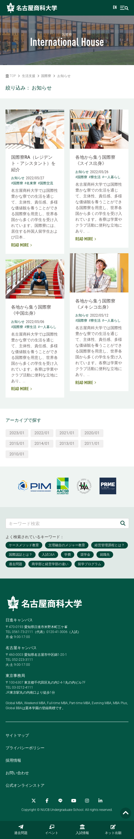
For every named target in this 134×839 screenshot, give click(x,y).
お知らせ (64, 76)
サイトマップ (17, 735)
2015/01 (16, 443)
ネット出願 (113, 829)
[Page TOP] (125, 813)
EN (115, 8)
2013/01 (67, 443)
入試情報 (82, 829)
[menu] (124, 8)
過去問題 (21, 829)
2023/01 (16, 433)
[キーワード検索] (61, 523)
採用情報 (13, 760)
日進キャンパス (19, 620)
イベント (51, 829)
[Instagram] (87, 800)
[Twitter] (33, 800)
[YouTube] (73, 800)
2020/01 (92, 433)
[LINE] (60, 800)
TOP (11, 76)
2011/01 (92, 443)
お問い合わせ (17, 773)
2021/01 (67, 433)
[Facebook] (47, 800)
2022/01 (41, 433)
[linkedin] (100, 800)
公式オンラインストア (25, 785)
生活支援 (28, 76)
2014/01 (41, 443)
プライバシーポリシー (25, 748)
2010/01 (16, 454)
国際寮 (46, 76)
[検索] (123, 523)
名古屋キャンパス (21, 648)
